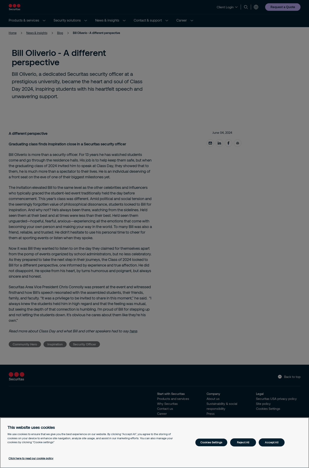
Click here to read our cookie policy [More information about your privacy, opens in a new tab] (30, 458)
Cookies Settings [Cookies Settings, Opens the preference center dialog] (211, 442)
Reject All (243, 442)
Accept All (271, 442)
